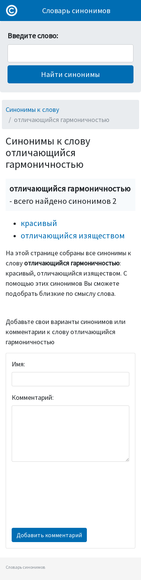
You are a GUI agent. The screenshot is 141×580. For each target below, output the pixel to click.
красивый (39, 223)
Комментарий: (33, 397)
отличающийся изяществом (73, 235)
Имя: (18, 364)
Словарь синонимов (76, 10)
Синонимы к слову (32, 109)
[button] (70, 74)
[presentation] (42, 495)
